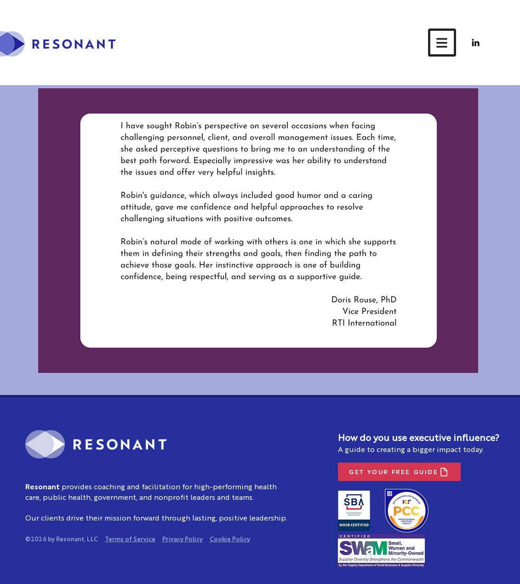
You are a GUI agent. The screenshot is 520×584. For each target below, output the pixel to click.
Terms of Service (130, 540)
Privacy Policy (182, 540)
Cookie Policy (230, 540)
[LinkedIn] (475, 42)
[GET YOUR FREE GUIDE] (399, 472)
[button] (442, 43)
